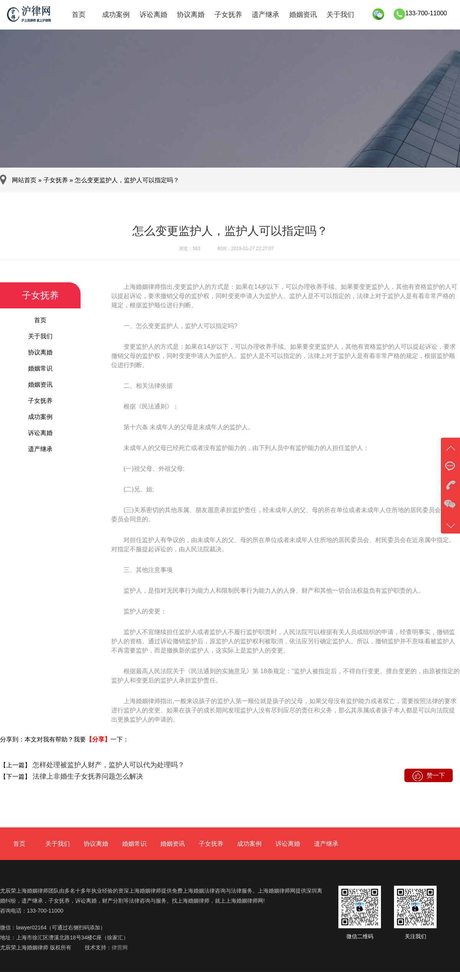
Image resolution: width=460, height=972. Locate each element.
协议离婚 (190, 14)
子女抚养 (228, 14)
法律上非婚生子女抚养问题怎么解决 (87, 776)
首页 (79, 14)
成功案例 (116, 14)
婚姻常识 (40, 368)
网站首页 (24, 180)
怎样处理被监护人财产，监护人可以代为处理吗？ (108, 765)
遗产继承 (265, 14)
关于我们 (340, 14)
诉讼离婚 (153, 14)
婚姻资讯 (303, 14)
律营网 (120, 947)
